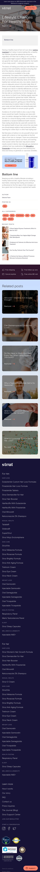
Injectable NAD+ (9, 635)
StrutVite (6, 546)
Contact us (7, 801)
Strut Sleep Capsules (11, 626)
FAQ (4, 797)
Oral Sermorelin (9, 584)
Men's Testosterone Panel (13, 618)
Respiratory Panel (9, 614)
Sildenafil (6, 529)
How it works (7, 789)
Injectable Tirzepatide (11, 605)
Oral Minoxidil (8, 512)
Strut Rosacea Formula (12, 554)
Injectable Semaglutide (12, 597)
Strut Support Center (11, 814)
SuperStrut (7, 533)
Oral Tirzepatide (9, 601)
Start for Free (31, 8)
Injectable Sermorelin (11, 588)
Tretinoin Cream (9, 567)
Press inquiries (8, 806)
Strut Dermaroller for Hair (13, 495)
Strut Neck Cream (9, 576)
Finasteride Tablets (10, 490)
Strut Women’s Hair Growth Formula (17, 652)
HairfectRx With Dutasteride (14, 503)
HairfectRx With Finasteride (13, 507)
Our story (6, 793)
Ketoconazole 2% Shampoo (14, 516)
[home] (12, 8)
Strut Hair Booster (10, 499)
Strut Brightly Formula (11, 558)
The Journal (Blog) (10, 810)
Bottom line (8, 40)
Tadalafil (5, 524)
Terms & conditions (7, 868)
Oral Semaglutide (9, 593)
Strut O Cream (8, 682)
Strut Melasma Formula (12, 550)
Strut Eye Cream (9, 571)
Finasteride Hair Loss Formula (15, 486)
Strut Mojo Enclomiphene (13, 537)
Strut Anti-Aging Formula (12, 563)
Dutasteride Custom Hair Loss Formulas (19, 482)
